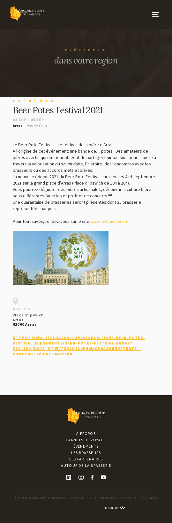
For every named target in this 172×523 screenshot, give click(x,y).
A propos (86, 433)
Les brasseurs (86, 452)
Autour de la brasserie (86, 465)
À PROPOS (149, 498)
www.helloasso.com (109, 221)
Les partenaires (86, 459)
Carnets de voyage (86, 439)
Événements (86, 446)
